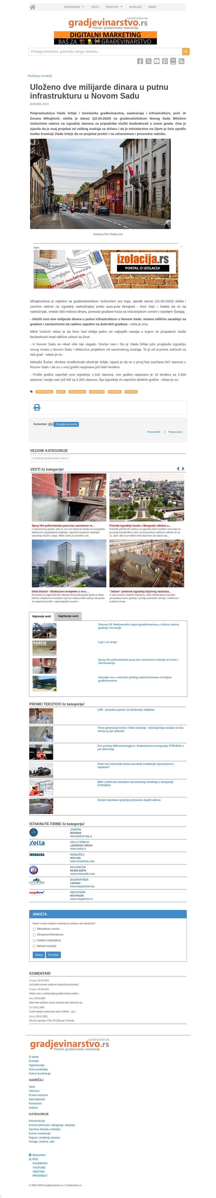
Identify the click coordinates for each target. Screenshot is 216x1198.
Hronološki (153, 432)
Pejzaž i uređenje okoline (44, 1137)
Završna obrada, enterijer (44, 1129)
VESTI (95, 7)
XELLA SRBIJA (79, 842)
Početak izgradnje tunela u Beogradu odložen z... (140, 525)
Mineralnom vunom (48, 928)
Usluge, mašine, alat (41, 1141)
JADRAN (75, 829)
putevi (60, 391)
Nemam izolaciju (46, 946)
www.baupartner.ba (82, 886)
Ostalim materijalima (49, 940)
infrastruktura (44, 391)
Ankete (33, 1107)
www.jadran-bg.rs (81, 836)
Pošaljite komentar (67, 424)
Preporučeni (175, 432)
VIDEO (152, 7)
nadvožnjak (97, 391)
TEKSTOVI (114, 8)
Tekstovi (34, 1091)
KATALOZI (135, 7)
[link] (108, 23)
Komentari (40, 973)
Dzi (31, 1007)
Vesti (48, 76)
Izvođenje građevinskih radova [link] (50, 458)
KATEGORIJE (74, 8)
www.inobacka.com (82, 861)
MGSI (46, 104)
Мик (31, 998)
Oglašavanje (37, 1065)
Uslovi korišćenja (40, 1073)
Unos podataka (38, 1069)
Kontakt (34, 1061)
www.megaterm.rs (81, 898)
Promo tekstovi (38, 1095)
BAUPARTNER (79, 879)
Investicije (115, 391)
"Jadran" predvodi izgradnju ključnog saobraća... (140, 591)
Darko (32, 1016)
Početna (34, 76)
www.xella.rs (78, 848)
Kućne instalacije (40, 1133)
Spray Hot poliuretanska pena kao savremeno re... (63, 525)
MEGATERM (77, 892)
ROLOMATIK (78, 867)
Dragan (33, 980)
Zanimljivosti (37, 1099)
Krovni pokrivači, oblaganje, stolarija (52, 1125)
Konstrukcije (37, 1120)
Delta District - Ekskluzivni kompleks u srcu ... (60, 591)
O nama (34, 1056)
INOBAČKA (77, 854)
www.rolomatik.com (82, 873)
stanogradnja (77, 391)
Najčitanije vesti (68, 616)
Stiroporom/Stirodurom (50, 934)
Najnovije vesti (42, 616)
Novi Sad (131, 391)
